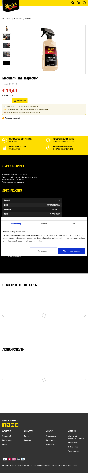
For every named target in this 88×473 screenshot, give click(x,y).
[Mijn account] (84, 3)
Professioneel (7, 440)
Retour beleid (73, 447)
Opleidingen (50, 444)
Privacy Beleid (73, 443)
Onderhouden (18, 19)
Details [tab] (44, 223)
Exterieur (8, 19)
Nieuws (27, 436)
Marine (4, 444)
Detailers (28, 19)
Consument (6, 436)
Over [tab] (73, 223)
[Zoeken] (72, 3)
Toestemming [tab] (15, 223)
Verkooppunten (74, 451)
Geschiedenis (51, 436)
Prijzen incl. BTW (7, 95)
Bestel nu (20, 100)
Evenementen (51, 440)
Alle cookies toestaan (71, 251)
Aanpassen (44, 251)
